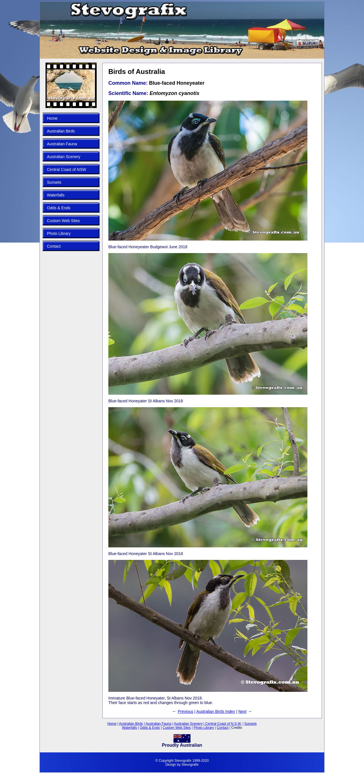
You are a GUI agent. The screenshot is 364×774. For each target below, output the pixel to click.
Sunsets (54, 182)
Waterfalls (56, 195)
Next (242, 711)
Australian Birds (61, 131)
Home (52, 118)
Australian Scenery (63, 156)
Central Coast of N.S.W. (223, 724)
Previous (185, 711)
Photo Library (59, 233)
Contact (54, 246)
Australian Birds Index (215, 711)
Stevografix (189, 765)
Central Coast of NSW (66, 169)
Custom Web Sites (63, 220)
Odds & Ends (59, 208)
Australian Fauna (62, 144)
